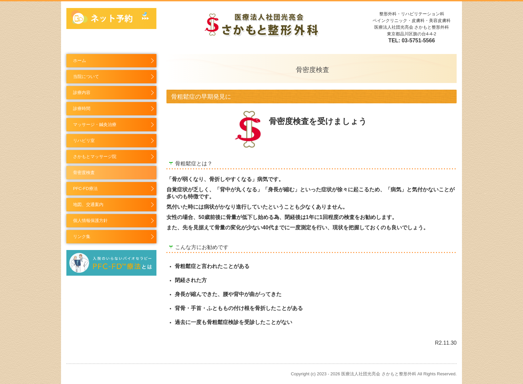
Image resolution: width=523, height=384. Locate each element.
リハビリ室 (84, 140)
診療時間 (81, 108)
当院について (86, 76)
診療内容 (81, 92)
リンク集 (81, 236)
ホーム (79, 60)
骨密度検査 (84, 172)
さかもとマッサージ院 (94, 156)
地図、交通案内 (88, 204)
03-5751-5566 (418, 40)
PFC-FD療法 (85, 188)
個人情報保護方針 (90, 220)
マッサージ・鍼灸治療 (94, 124)
